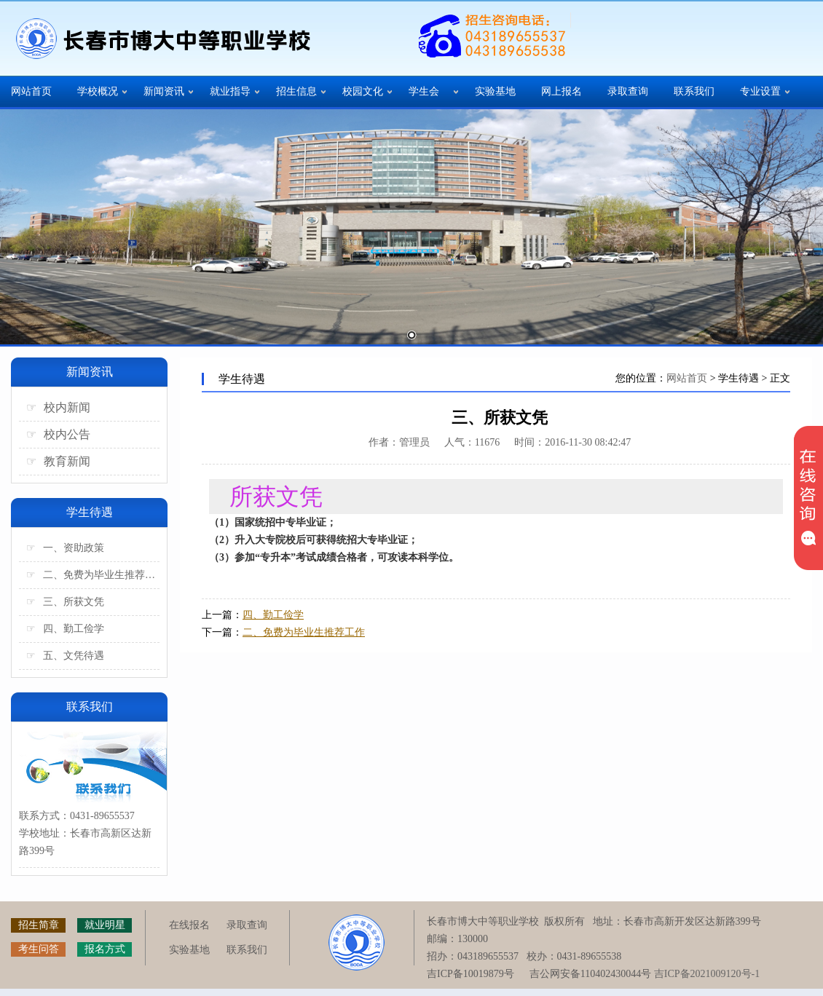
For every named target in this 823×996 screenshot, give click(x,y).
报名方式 (104, 949)
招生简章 (38, 925)
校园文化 (362, 91)
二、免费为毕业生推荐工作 (93, 574)
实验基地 (495, 91)
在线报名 (189, 925)
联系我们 (694, 91)
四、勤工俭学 (65, 628)
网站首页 (31, 91)
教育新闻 (58, 461)
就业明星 (104, 925)
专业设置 (760, 91)
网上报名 (561, 91)
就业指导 (230, 91)
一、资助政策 (65, 547)
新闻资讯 (163, 91)
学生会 (424, 91)
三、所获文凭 (65, 601)
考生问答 (38, 949)
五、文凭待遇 (65, 655)
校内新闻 (58, 407)
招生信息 (296, 91)
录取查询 (627, 91)
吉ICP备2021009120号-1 (707, 973)
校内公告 (58, 434)
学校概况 (97, 91)
